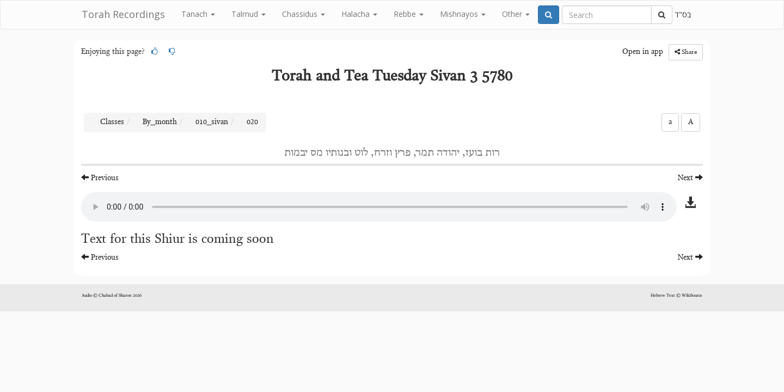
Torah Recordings (123, 14)
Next (690, 177)
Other (516, 14)
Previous (100, 177)
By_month (160, 122)
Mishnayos (463, 14)
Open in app (642, 52)
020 (252, 122)
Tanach (198, 14)
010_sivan (211, 122)
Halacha (359, 14)
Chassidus (303, 14)
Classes (112, 122)
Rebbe (409, 14)
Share (686, 52)
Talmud (248, 14)
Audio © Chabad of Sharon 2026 (112, 295)
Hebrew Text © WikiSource (676, 295)
